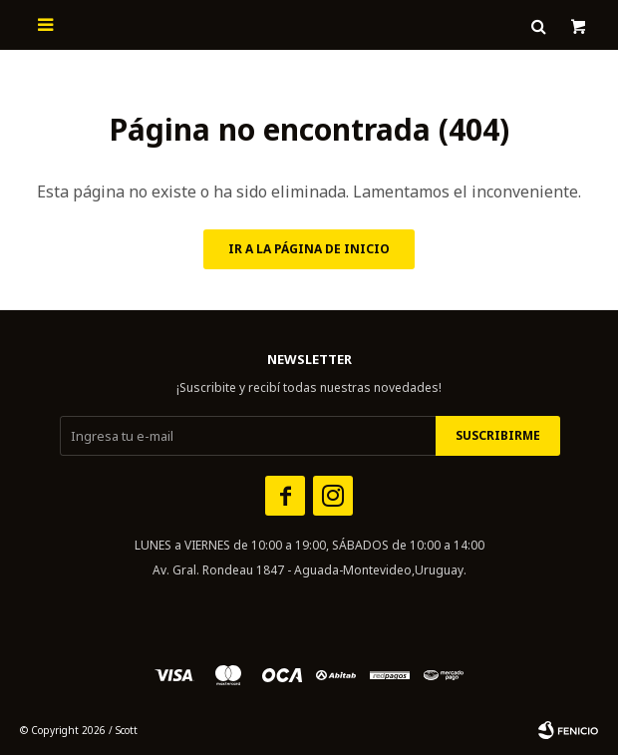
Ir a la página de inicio (309, 248)
